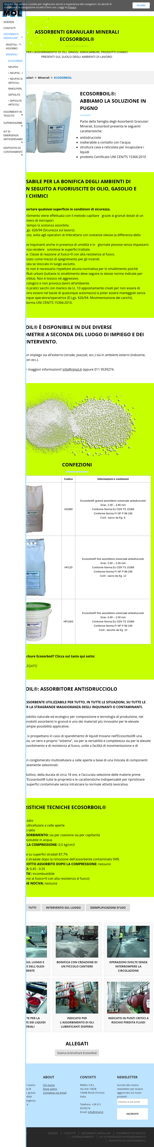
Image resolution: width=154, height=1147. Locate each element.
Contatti (9, 28)
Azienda (8, 22)
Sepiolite (14, 94)
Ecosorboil (16, 61)
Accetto (141, 5)
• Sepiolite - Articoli (15, 102)
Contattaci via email (55, 1092)
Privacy (72, 7)
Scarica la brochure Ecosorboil (77, 1053)
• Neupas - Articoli (20, 73)
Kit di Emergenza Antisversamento (12, 135)
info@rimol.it (72, 369)
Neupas (13, 67)
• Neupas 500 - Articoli (17, 80)
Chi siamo (49, 1085)
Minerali (11, 54)
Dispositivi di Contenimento (12, 149)
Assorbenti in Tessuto (12, 113)
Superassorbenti (12, 123)
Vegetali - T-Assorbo (13, 46)
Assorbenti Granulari (11, 36)
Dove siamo (50, 1089)
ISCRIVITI (133, 1113)
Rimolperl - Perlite (21, 88)
